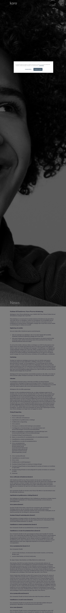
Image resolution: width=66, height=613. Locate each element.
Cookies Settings (28, 69)
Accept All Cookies (38, 69)
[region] (33, 67)
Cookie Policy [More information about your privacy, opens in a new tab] (41, 65)
